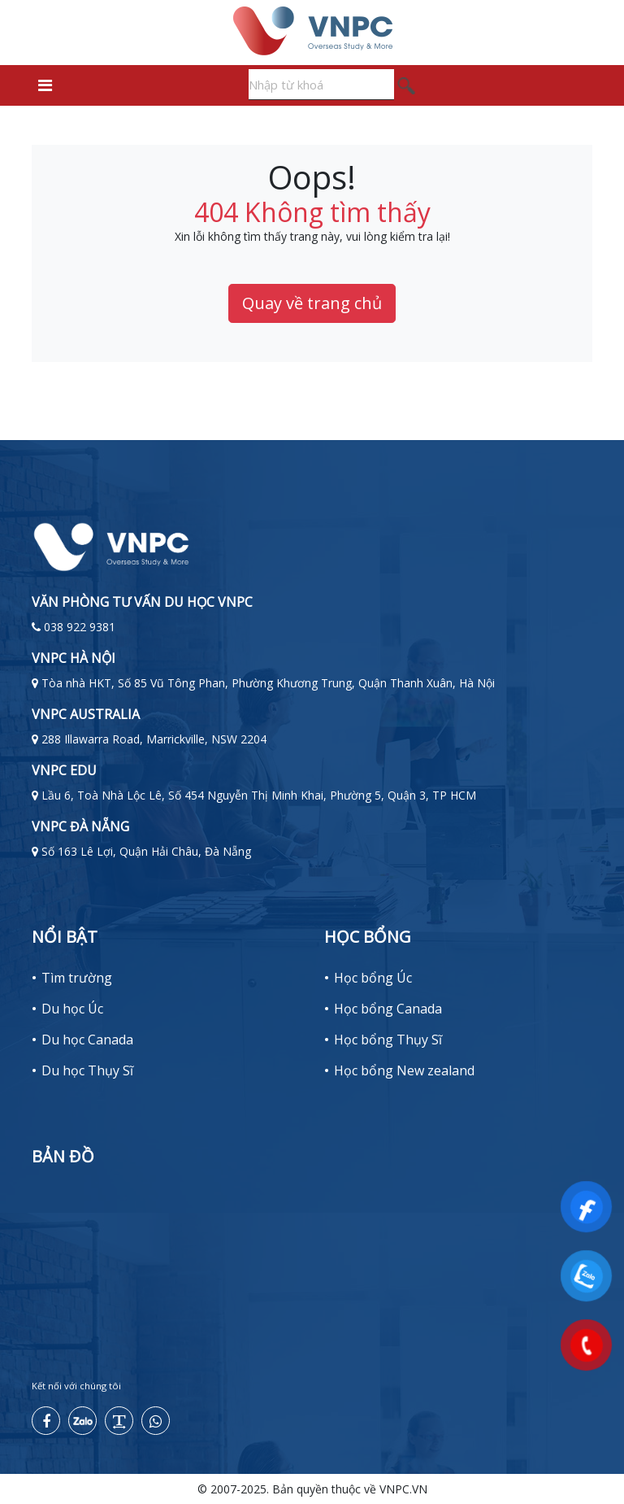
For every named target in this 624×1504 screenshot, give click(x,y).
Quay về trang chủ (312, 303)
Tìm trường (76, 978)
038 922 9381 (79, 626)
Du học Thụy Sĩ (87, 1070)
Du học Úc (72, 1009)
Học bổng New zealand (404, 1070)
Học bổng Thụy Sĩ (388, 1039)
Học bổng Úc (373, 978)
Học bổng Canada (388, 1009)
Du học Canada (87, 1039)
